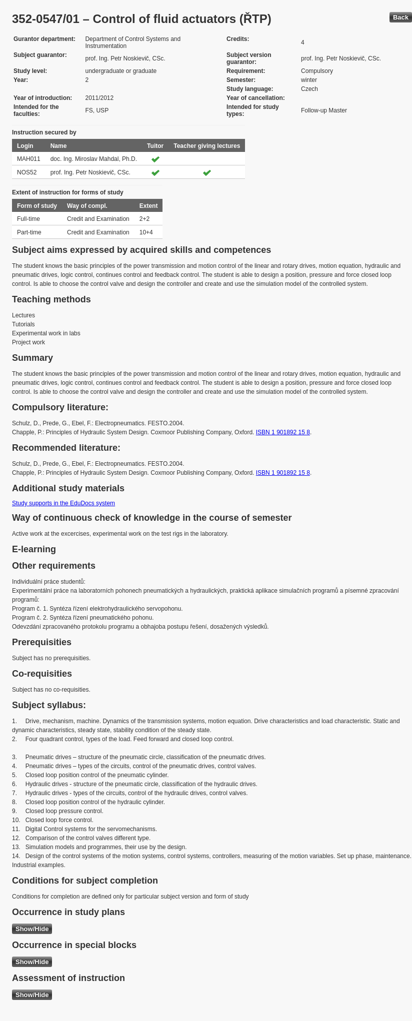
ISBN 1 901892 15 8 (283, 432)
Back (400, 17)
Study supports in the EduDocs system (63, 503)
